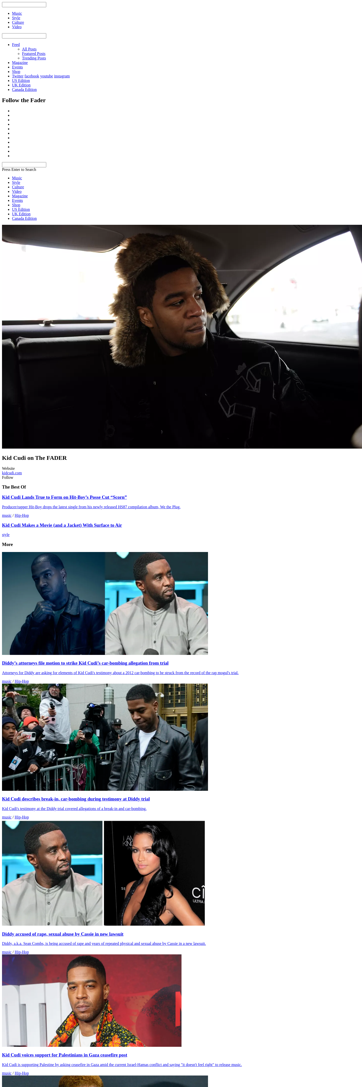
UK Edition (21, 85)
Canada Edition (24, 89)
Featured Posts (34, 53)
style (6, 535)
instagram (62, 76)
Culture (18, 187)
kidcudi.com (12, 473)
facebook (31, 76)
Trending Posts (34, 58)
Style (16, 182)
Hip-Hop (22, 515)
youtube (46, 76)
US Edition (21, 80)
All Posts (29, 49)
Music (17, 178)
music (7, 515)
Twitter (18, 76)
